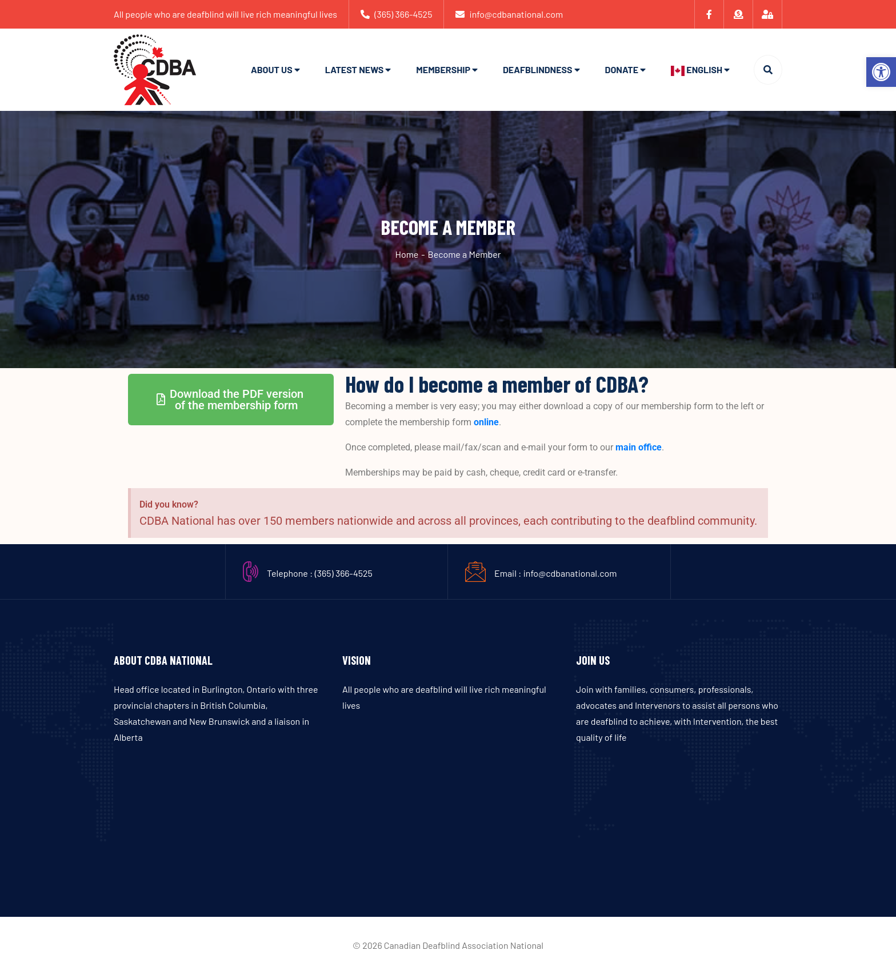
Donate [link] (622, 69)
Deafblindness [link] (538, 69)
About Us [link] (272, 69)
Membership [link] (443, 69)
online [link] (486, 422)
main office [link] (638, 447)
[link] (881, 72)
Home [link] (406, 254)
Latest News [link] (354, 69)
